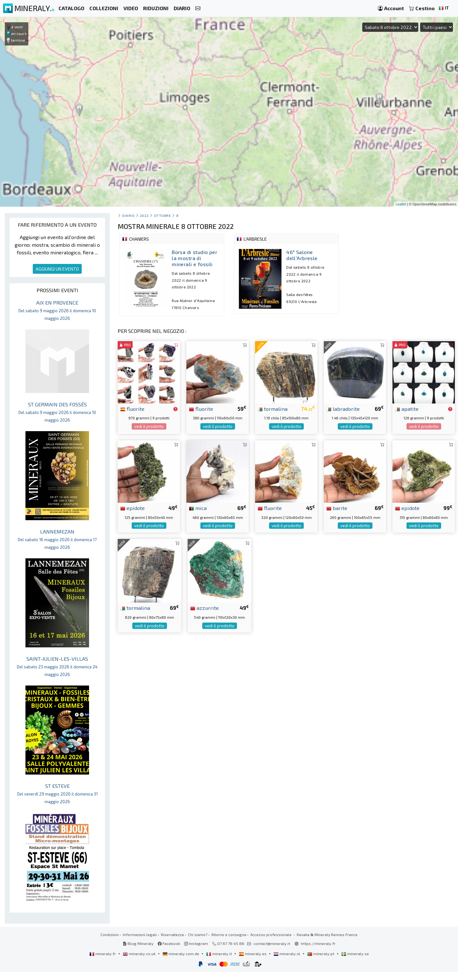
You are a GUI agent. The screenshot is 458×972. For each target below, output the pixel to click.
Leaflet (401, 204)
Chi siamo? (197, 934)
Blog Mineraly (138, 943)
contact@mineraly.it (271, 943)
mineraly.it (219, 953)
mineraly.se (355, 953)
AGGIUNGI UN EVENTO (57, 269)
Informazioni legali (140, 934)
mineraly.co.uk (139, 953)
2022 (144, 215)
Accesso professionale (271, 934)
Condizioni (110, 934)
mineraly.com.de (181, 953)
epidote (132, 508)
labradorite (343, 408)
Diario (128, 215)
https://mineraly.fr (318, 943)
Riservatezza (172, 934)
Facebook (169, 943)
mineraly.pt (321, 953)
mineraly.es (253, 953)
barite (336, 508)
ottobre (162, 215)
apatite (407, 408)
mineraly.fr (103, 953)
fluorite (132, 408)
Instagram (196, 943)
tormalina (273, 408)
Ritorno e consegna (229, 934)
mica (198, 508)
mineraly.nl (287, 953)
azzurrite (204, 607)
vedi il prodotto (149, 426)
